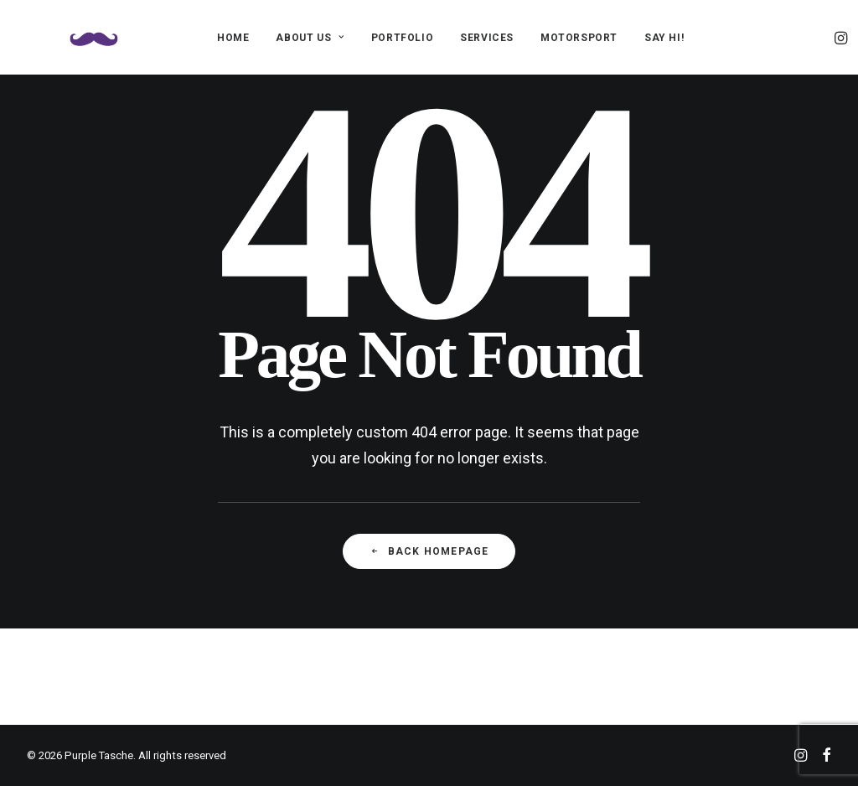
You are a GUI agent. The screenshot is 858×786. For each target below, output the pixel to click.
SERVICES (487, 38)
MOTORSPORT (579, 38)
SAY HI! (664, 38)
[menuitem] (233, 37)
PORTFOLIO (402, 38)
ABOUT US (310, 38)
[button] (842, 37)
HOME (233, 38)
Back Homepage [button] (429, 551)
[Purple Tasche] (72, 37)
